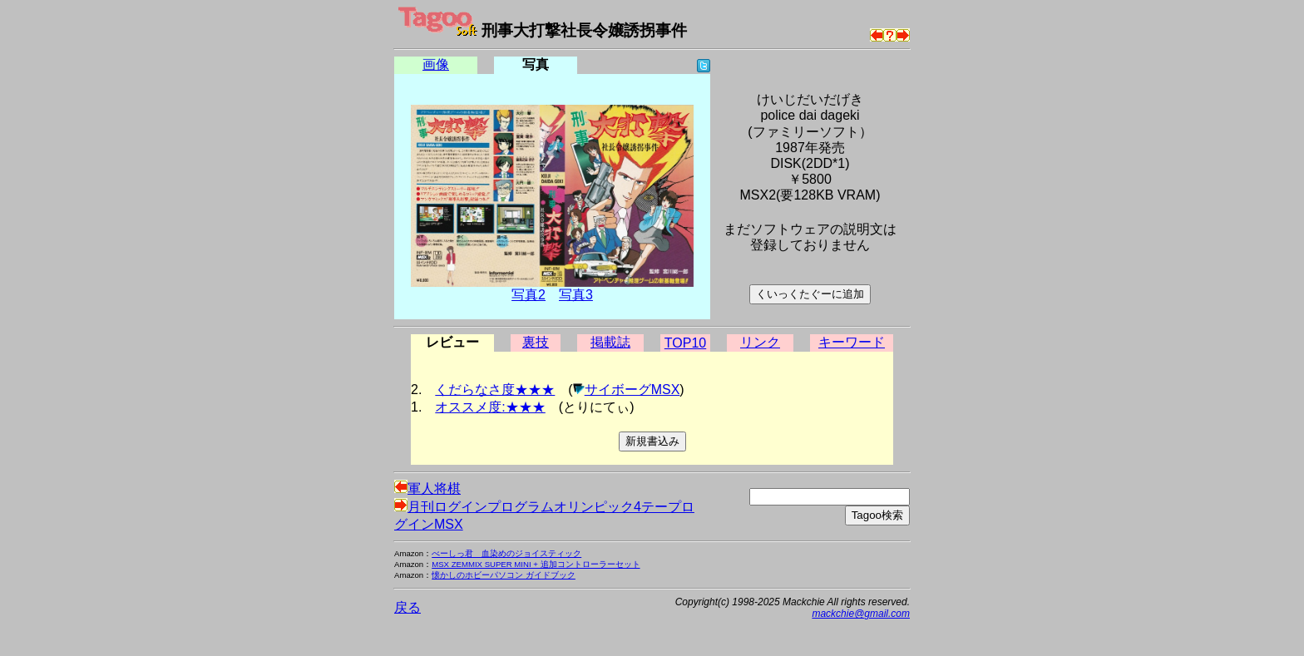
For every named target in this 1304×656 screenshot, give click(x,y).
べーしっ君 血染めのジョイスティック (506, 553)
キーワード (851, 342)
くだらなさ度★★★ (495, 389)
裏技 (535, 342)
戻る (407, 607)
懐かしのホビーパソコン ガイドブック (503, 575)
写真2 (528, 295)
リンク (760, 342)
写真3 (576, 295)
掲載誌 (610, 342)
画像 (435, 64)
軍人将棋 (427, 488)
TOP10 (685, 343)
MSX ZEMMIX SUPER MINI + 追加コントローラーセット (536, 564)
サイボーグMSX (632, 389)
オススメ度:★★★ (490, 407)
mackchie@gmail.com (861, 613)
